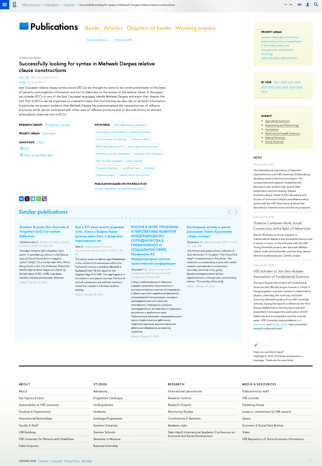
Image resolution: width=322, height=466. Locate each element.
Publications (54, 26)
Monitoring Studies (180, 412)
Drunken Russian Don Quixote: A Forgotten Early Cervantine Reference (44, 231)
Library (246, 418)
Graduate (99, 412)
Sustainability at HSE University (39, 405)
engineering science (273, 41)
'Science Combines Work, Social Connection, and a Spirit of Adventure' (282, 226)
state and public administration (279, 58)
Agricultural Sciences (277, 121)
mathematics (285, 49)
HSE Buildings (27, 432)
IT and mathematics (272, 45)
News (257, 157)
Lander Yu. (24, 82)
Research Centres (179, 398)
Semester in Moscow (107, 439)
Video (246, 432)
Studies (100, 384)
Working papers (195, 27)
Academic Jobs (177, 425)
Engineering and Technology (282, 125)
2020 (285, 87)
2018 (299, 87)
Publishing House (253, 405)
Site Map (87, 461)
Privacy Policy (71, 461)
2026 (283, 82)
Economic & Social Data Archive (262, 425)
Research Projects (179, 405)
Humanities (271, 129)
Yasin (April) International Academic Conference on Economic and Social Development (201, 434)
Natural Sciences (275, 137)
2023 (264, 87)
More (264, 91)
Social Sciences (274, 141)
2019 (292, 87)
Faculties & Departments (35, 412)
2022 (271, 87)
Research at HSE (123, 40)
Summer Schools (104, 432)
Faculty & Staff (28, 425)
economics (292, 37)
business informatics (273, 37)
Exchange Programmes (107, 418)
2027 (276, 82)
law (287, 45)
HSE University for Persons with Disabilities (46, 439)
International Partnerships (35, 418)
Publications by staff (255, 391)
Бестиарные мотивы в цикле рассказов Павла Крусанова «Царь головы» (209, 231)
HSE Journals (250, 398)
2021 (278, 87)
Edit (311, 460)
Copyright (56, 461)
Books (92, 27)
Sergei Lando (280, 324)
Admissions (100, 391)
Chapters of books (148, 27)
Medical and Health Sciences (282, 133)
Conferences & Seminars (184, 418)
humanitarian (294, 41)
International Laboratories (185, 391)
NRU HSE (24, 77)
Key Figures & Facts (31, 398)
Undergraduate (103, 405)
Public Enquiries (28, 446)
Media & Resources (259, 384)
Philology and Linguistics (58, 125)
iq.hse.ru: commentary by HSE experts (266, 412)
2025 (290, 82)
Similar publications (43, 211)
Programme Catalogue (108, 398)
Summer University (105, 425)
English (41, 142)
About (24, 384)
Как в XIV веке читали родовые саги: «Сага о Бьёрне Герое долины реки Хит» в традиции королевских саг (99, 234)
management (269, 49)
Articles (113, 27)
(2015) (120, 188)
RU (286, 4)
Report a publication (97, 40)
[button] (118, 219)
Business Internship (105, 446)
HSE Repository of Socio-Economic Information (273, 439)
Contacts (43, 461)
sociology (267, 54)
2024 (297, 82)
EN (291, 4)
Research (176, 384)
